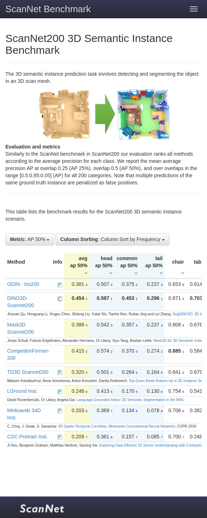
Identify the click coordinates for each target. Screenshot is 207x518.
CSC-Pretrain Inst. (27, 436)
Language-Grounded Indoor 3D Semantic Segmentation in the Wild (130, 400)
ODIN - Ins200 (23, 284)
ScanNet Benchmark (48, 9)
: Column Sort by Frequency (112, 239)
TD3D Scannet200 (27, 372)
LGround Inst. (22, 391)
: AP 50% (29, 239)
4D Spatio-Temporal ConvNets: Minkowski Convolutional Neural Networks (116, 426)
